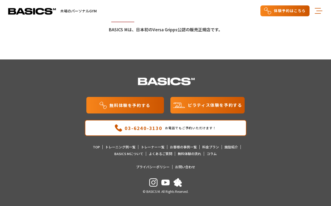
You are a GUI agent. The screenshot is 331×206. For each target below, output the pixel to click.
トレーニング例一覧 (120, 146)
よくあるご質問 (160, 153)
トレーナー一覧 (152, 146)
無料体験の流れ (189, 153)
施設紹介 (231, 146)
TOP (96, 146)
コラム (212, 153)
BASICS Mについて (128, 153)
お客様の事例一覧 (183, 146)
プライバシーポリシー (153, 166)
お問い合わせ (185, 166)
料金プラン (210, 146)
